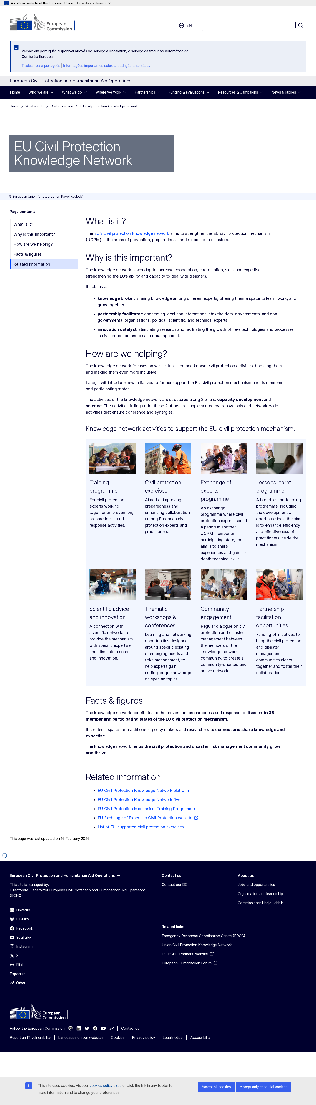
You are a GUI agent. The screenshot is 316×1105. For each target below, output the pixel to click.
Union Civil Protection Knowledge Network (197, 945)
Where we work (108, 92)
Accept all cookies (216, 1087)
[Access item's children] (53, 92)
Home (15, 92)
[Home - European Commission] (46, 23)
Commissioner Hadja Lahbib (260, 902)
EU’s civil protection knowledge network (131, 233)
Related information (31, 264)
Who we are (38, 92)
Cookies (117, 1037)
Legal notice (173, 1037)
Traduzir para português (41, 66)
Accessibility (200, 1037)
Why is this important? (34, 234)
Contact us (130, 1028)
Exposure (17, 973)
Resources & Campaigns (238, 92)
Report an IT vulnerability (30, 1037)
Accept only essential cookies (264, 1087)
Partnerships (145, 92)
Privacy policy (143, 1037)
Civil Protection (62, 106)
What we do (72, 92)
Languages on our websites (81, 1037)
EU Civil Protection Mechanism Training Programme (146, 808)
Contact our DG (175, 884)
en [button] (185, 25)
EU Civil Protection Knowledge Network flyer (140, 799)
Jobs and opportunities (256, 884)
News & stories (283, 92)
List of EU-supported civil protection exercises (141, 826)
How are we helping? (33, 244)
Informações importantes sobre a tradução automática (106, 66)
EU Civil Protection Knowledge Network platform (143, 790)
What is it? (23, 224)
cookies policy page (106, 1085)
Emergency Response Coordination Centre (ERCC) (203, 935)
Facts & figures (27, 254)
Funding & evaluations (187, 92)
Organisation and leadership (260, 893)
